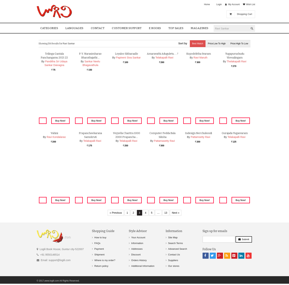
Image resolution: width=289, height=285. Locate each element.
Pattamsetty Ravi (200, 179)
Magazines (199, 28)
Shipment (99, 254)
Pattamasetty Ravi (164, 183)
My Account (234, 4)
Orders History (139, 260)
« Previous (116, 212)
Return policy (101, 266)
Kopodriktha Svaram (198, 96)
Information (137, 243)
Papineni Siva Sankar (128, 100)
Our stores (173, 266)
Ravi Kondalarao (56, 179)
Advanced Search (177, 248)
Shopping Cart (244, 14)
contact (98, 28)
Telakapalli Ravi (164, 100)
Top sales (176, 28)
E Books (155, 28)
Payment (99, 248)
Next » (175, 212)
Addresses (136, 248)
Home (207, 4)
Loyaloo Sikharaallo (126, 96)
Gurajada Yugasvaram (235, 176)
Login (219, 4)
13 (165, 212)
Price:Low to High (215, 43)
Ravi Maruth (200, 100)
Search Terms (175, 243)
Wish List (250, 4)
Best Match (195, 43)
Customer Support (127, 28)
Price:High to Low (239, 43)
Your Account (138, 237)
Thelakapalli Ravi (236, 104)
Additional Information (142, 266)
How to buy (100, 237)
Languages (74, 28)
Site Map (172, 237)
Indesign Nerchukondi (198, 176)
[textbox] (231, 28)
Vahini (54, 176)
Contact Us (174, 254)
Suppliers (173, 260)
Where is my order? (104, 260)
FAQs (97, 243)
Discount (136, 254)
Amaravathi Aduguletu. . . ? (162, 96)
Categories (49, 28)
